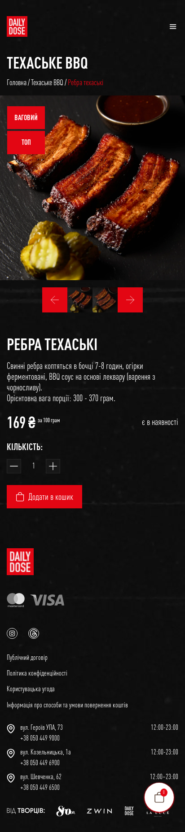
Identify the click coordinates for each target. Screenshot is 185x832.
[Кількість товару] (33, 466)
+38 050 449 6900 (40, 762)
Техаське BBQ (47, 62)
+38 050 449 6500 (40, 787)
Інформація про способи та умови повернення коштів (67, 705)
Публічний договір (27, 657)
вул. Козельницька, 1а (45, 751)
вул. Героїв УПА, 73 (41, 727)
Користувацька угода (31, 689)
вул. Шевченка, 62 (41, 776)
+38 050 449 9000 (40, 737)
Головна (16, 82)
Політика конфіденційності (37, 673)
